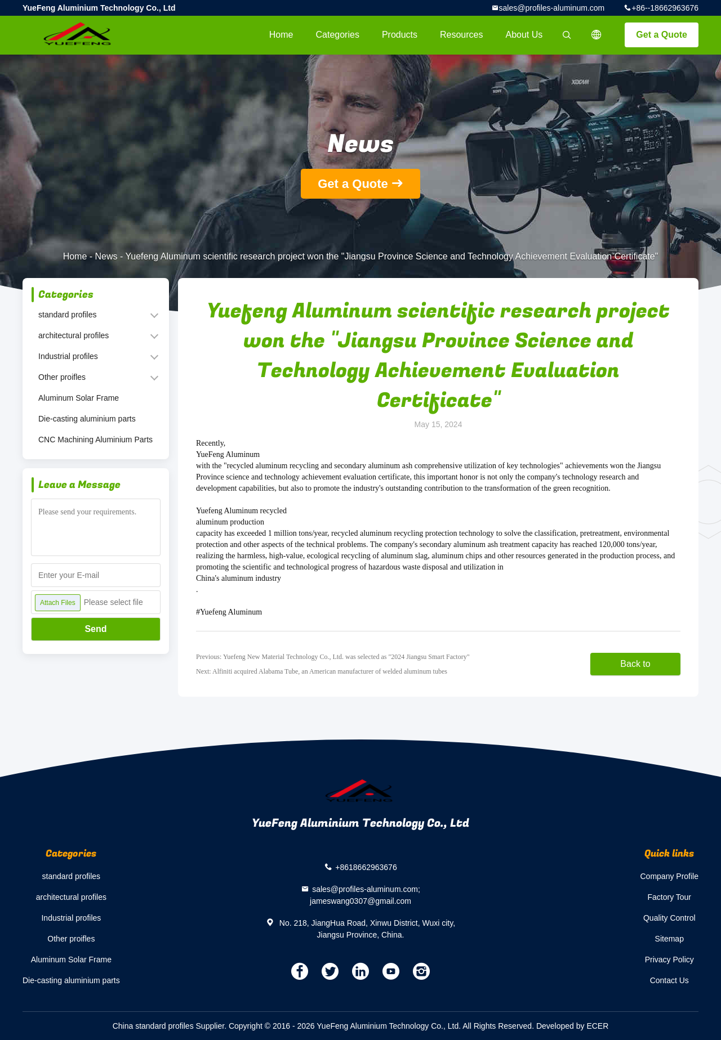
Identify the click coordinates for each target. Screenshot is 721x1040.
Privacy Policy (669, 959)
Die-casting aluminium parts (87, 418)
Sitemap (669, 938)
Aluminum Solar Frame (78, 397)
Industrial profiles (68, 356)
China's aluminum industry (238, 578)
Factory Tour (669, 897)
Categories (337, 34)
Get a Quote (661, 34)
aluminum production (230, 522)
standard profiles (67, 314)
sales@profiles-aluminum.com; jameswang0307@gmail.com (365, 895)
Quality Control (669, 917)
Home (281, 34)
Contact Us (669, 980)
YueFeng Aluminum (228, 454)
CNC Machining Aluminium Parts (95, 439)
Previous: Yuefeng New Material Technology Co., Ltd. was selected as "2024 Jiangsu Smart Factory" (333, 657)
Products (399, 34)
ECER (597, 1025)
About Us (524, 34)
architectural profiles (73, 335)
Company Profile (669, 876)
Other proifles (62, 377)
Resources (461, 34)
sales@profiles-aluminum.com (552, 7)
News (106, 256)
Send (95, 629)
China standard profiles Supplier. (171, 1025)
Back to (635, 664)
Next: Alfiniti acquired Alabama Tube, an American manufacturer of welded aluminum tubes (321, 671)
